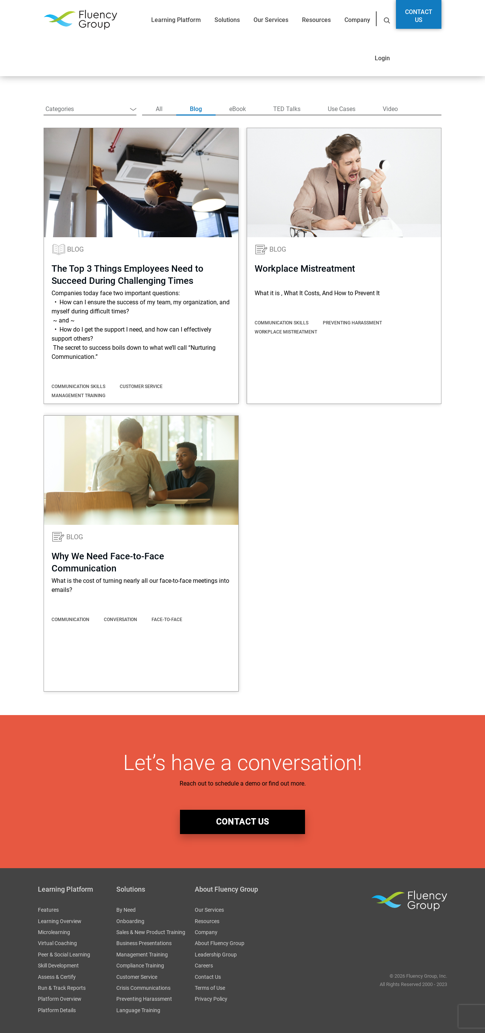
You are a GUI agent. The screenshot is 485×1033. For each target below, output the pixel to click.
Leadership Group (216, 955)
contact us (242, 821)
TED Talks (286, 109)
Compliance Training (140, 966)
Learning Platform (176, 19)
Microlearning (54, 932)
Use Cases (341, 109)
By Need (126, 910)
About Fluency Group (219, 943)
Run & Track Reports (62, 988)
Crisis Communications (143, 988)
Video (390, 109)
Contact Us (418, 15)
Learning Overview (59, 921)
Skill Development (58, 966)
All (159, 109)
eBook (237, 109)
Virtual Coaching (57, 943)
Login (382, 58)
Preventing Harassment (144, 999)
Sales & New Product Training (150, 932)
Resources (316, 19)
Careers (204, 966)
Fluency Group (80, 20)
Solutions (227, 19)
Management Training (142, 955)
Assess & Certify (57, 977)
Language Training (138, 1010)
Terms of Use (210, 988)
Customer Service (136, 977)
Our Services (270, 19)
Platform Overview (59, 999)
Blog (196, 109)
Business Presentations (144, 943)
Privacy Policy (211, 999)
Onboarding (130, 921)
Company (357, 19)
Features (48, 910)
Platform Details (57, 1010)
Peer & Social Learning (64, 955)
